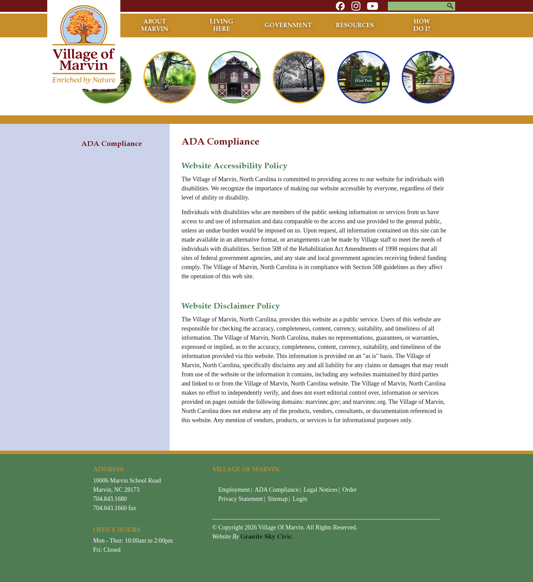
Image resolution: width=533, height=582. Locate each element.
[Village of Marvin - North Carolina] (83, 43)
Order (349, 489)
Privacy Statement (240, 498)
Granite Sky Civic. (266, 536)
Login (300, 498)
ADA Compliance (276, 489)
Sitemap (278, 498)
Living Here (221, 25)
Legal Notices (321, 489)
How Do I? (421, 25)
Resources (355, 25)
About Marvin (154, 25)
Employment (234, 489)
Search (450, 6)
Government (288, 25)
